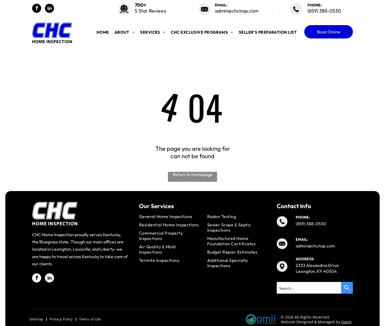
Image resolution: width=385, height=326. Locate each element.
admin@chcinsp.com (236, 11)
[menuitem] (103, 32)
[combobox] (309, 288)
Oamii (346, 321)
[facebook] (36, 9)
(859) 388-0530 (324, 11)
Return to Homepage (193, 174)
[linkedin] (49, 9)
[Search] (347, 288)
